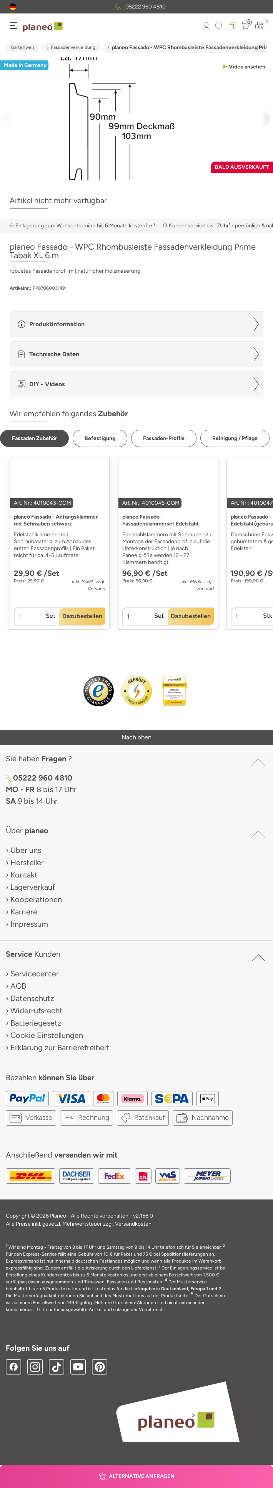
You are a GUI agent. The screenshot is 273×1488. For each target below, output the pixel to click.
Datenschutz (32, 998)
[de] (13, 6)
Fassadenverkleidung (73, 47)
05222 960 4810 (145, 6)
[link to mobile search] (219, 26)
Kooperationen (36, 899)
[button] (13, 6)
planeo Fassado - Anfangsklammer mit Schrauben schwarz (56, 520)
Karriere (23, 911)
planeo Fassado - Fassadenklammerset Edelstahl (160, 520)
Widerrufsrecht (36, 1010)
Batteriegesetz (36, 1023)
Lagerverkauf (32, 887)
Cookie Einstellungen (46, 1035)
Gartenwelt (23, 47)
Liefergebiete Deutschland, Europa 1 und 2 (176, 1288)
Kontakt (24, 874)
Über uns (25, 850)
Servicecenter (34, 973)
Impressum (29, 924)
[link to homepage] (43, 27)
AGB (18, 986)
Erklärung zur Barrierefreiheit (59, 1047)
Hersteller (27, 862)
